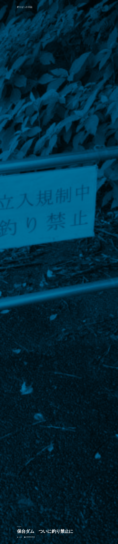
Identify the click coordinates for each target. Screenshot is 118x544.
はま (20, 537)
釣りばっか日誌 (24, 7)
